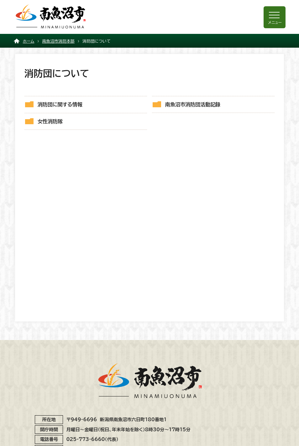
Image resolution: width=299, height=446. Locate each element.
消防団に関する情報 (60, 104)
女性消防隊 (50, 121)
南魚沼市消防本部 (58, 41)
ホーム (28, 41)
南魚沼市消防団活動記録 (192, 104)
